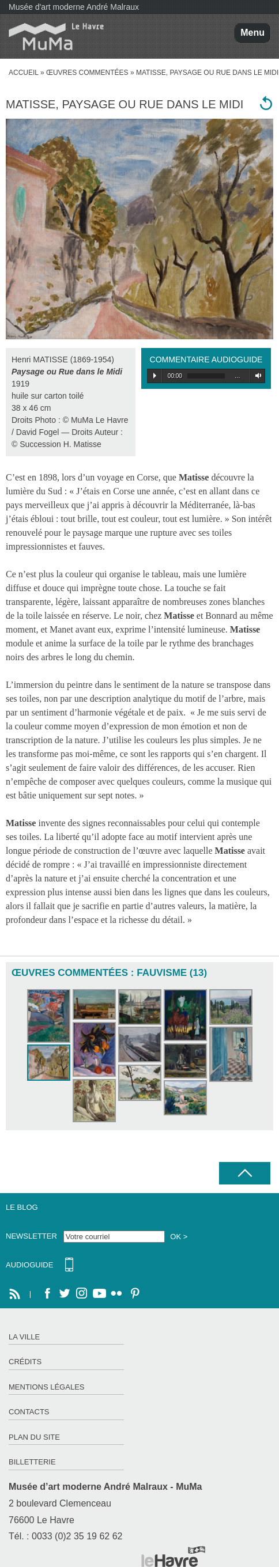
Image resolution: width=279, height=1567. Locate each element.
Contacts (29, 1411)
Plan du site (34, 1437)
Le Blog (22, 1207)
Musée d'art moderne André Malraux (74, 7)
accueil (24, 73)
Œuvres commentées (87, 73)
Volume (256, 375)
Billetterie (32, 1462)
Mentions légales (46, 1387)
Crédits (25, 1361)
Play (154, 375)
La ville (24, 1337)
